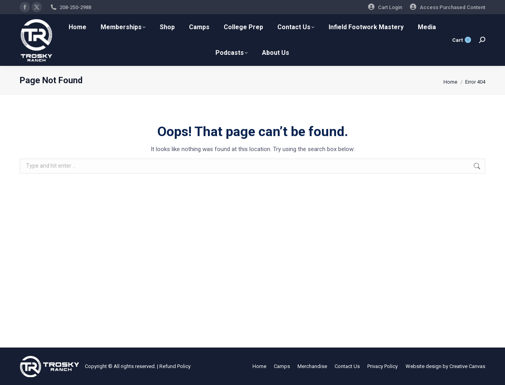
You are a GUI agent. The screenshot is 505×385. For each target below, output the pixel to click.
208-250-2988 (75, 7)
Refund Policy (175, 366)
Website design (423, 366)
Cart (461, 40)
